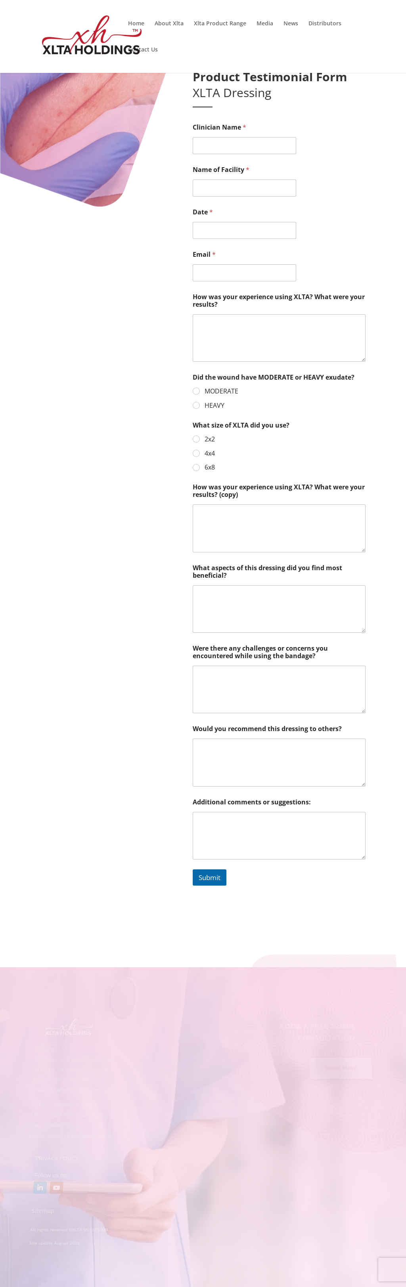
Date (203, 212)
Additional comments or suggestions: (252, 802)
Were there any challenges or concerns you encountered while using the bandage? (260, 652)
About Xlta (169, 24)
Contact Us (143, 50)
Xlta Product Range (220, 24)
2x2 (210, 439)
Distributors (324, 24)
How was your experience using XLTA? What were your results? (279, 300)
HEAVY (214, 405)
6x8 (210, 467)
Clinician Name (219, 127)
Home (136, 24)
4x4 (210, 453)
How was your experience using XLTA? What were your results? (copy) (279, 490)
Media (265, 24)
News (290, 24)
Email (204, 254)
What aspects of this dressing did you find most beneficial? (267, 571)
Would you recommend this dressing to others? (267, 729)
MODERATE (221, 391)
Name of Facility (221, 170)
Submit (209, 877)
